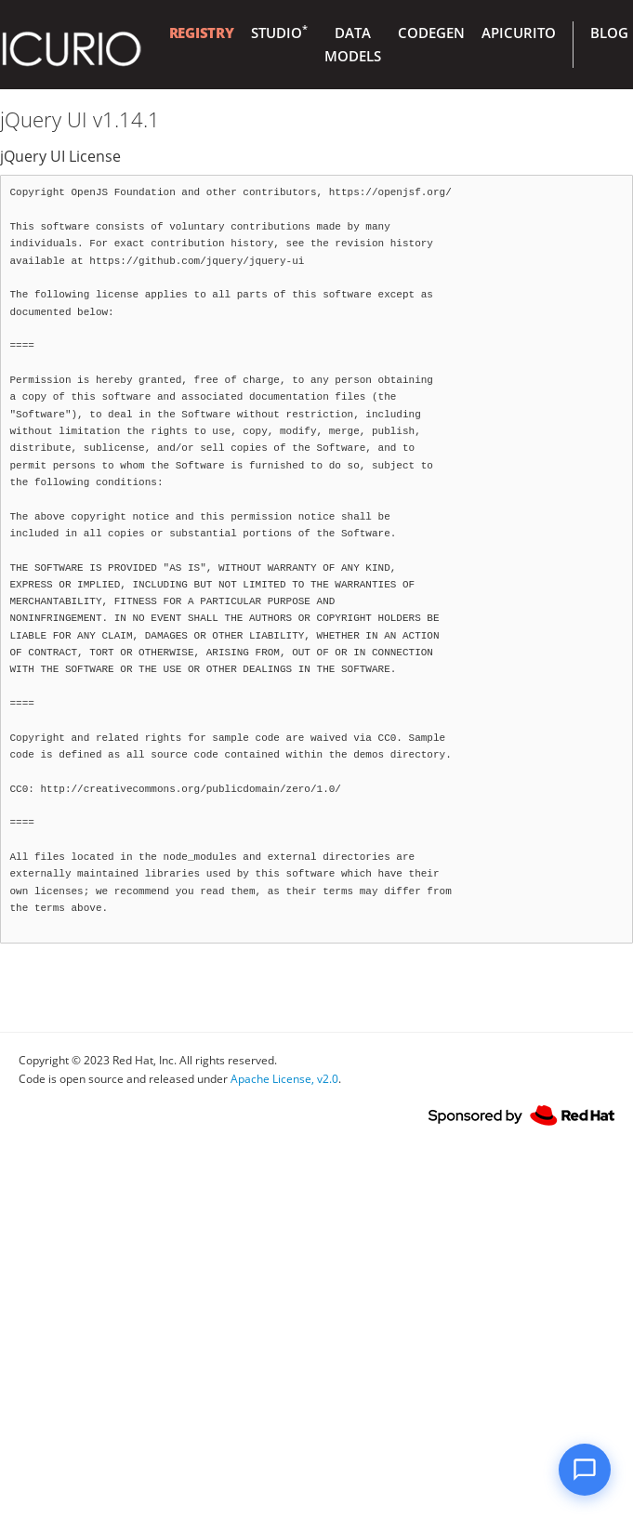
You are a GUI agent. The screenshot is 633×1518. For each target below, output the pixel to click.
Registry (201, 32)
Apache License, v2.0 (284, 1079)
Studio (279, 32)
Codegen (431, 32)
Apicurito (518, 32)
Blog (609, 32)
